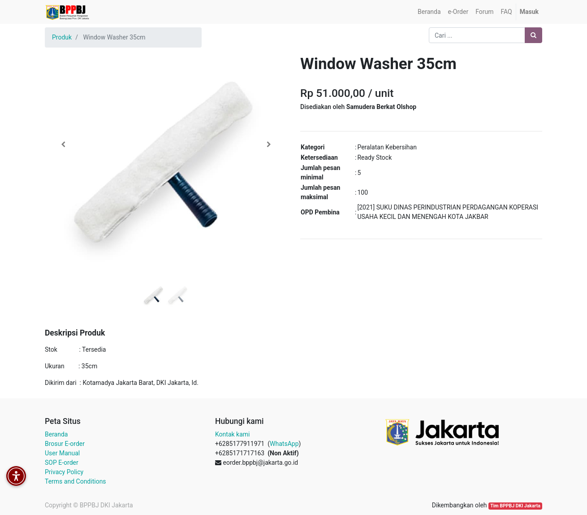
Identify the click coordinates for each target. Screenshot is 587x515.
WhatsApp (284, 443)
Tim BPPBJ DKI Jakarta (515, 506)
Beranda (56, 434)
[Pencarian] (533, 35)
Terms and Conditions (75, 481)
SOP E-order (61, 462)
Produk (62, 37)
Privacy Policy (64, 472)
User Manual (62, 453)
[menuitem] (429, 12)
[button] (63, 144)
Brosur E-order (65, 443)
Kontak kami (232, 434)
